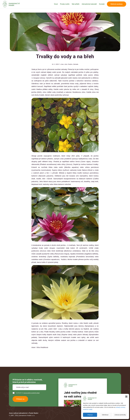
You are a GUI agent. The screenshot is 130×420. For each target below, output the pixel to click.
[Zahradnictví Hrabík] (11, 4)
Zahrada (75, 64)
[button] (126, 396)
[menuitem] (56, 4)
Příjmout (90, 415)
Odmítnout (105, 415)
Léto (65, 64)
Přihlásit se (20, 399)
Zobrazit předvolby (120, 415)
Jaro (62, 64)
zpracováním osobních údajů (32, 393)
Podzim (70, 64)
